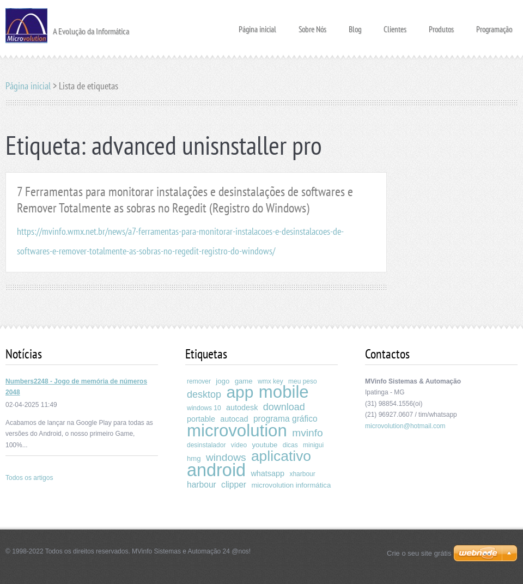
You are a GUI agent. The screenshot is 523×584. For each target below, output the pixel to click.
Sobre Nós (312, 26)
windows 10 (204, 408)
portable (201, 419)
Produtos (441, 26)
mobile (284, 392)
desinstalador (206, 445)
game (244, 381)
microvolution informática (291, 485)
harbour (201, 484)
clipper (233, 484)
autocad (234, 419)
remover (199, 381)
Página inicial (257, 26)
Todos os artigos (29, 478)
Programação (494, 26)
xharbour (302, 474)
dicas (290, 445)
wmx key (270, 381)
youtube (264, 445)
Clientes (395, 26)
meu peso (302, 381)
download (284, 407)
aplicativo (281, 456)
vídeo (239, 445)
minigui (313, 445)
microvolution (237, 430)
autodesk (242, 407)
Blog (355, 26)
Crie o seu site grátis (419, 553)
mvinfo (307, 433)
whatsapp (267, 473)
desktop (204, 394)
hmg (194, 458)
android (216, 470)
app (239, 392)
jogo (222, 381)
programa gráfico (285, 418)
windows (226, 457)
